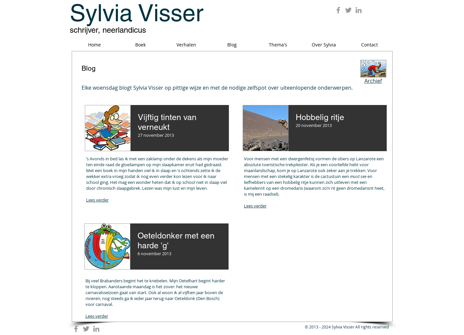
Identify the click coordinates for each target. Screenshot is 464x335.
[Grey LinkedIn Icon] (358, 10)
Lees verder (255, 206)
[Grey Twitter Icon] (348, 10)
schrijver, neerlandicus (108, 30)
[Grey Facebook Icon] (338, 10)
